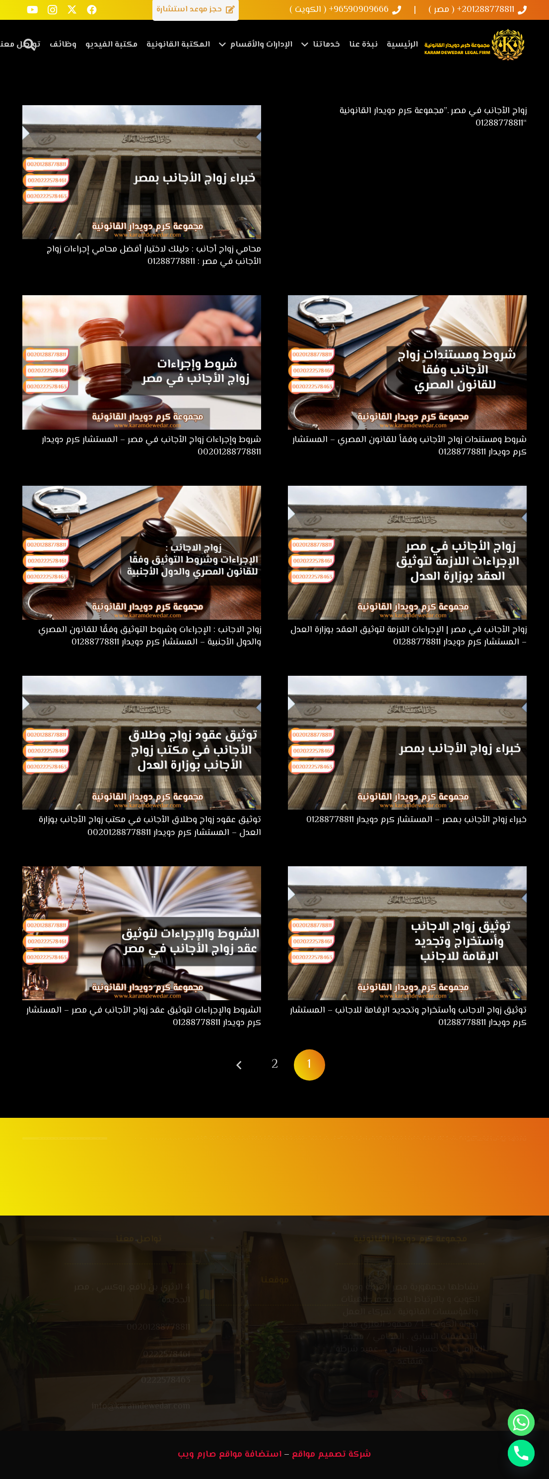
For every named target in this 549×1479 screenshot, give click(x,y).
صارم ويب (197, 1455)
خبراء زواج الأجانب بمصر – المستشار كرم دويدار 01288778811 (416, 820)
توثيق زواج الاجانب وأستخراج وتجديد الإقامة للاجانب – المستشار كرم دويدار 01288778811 (408, 1017)
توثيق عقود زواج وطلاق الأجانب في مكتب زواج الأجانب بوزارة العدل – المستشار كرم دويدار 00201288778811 (150, 826)
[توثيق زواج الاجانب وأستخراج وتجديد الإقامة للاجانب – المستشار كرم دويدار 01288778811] (407, 872)
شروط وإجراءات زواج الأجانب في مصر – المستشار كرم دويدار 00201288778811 (151, 446)
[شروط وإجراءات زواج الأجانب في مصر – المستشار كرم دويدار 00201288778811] (141, 301)
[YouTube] (32, 10)
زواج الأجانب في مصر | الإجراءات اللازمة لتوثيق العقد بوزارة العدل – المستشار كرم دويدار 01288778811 (408, 636)
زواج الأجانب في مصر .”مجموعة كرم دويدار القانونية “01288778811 (433, 117)
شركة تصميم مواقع (331, 1455)
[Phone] (521, 1453)
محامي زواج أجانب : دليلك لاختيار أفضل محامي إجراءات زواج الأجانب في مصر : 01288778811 (154, 256)
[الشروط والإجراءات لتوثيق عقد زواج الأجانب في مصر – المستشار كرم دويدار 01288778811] (141, 872)
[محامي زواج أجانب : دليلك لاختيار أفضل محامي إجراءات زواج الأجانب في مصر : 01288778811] (141, 111)
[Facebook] (92, 10)
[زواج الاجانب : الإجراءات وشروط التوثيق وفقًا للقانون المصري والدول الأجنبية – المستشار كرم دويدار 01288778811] (141, 492)
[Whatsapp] (521, 1422)
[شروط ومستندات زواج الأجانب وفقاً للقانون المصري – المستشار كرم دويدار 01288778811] (407, 301)
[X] (72, 10)
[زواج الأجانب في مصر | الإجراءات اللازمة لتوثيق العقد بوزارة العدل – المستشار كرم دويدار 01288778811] (407, 492)
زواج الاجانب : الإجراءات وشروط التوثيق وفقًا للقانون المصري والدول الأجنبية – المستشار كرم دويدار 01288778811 (149, 636)
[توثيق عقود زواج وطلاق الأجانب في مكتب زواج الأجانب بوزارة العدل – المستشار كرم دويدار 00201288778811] (141, 682)
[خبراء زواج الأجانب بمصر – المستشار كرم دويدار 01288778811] (407, 682)
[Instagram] (52, 10)
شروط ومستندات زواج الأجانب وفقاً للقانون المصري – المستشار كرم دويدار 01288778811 (409, 446)
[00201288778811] (195, 1328)
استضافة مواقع (250, 1455)
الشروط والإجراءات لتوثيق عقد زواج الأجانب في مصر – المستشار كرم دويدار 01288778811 (143, 1017)
